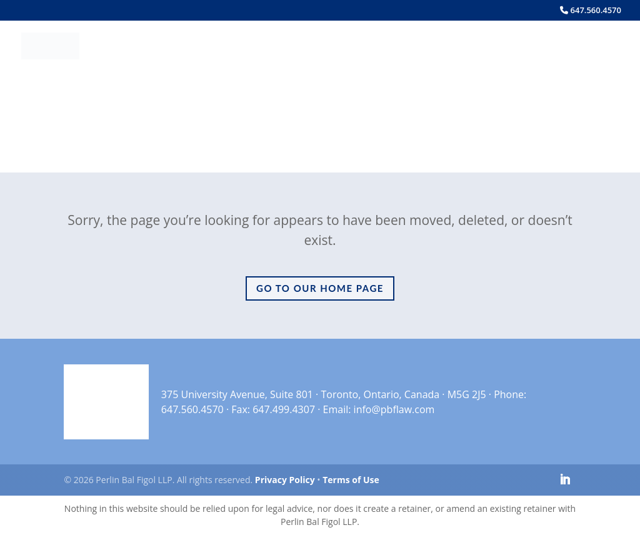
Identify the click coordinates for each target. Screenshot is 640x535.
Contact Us (562, 46)
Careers (493, 46)
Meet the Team (266, 46)
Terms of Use (350, 480)
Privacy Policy (285, 480)
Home (195, 46)
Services (358, 46)
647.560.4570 (590, 11)
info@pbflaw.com (394, 409)
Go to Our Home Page (320, 288)
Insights (432, 46)
